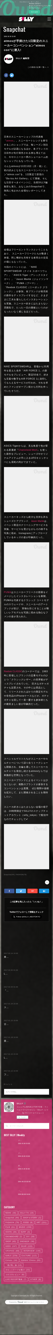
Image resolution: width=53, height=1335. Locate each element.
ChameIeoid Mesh (28, 450)
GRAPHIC (13, 1283)
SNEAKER (27, 1274)
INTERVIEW (32, 1283)
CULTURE (29, 1288)
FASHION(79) (21, 874)
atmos (10, 140)
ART (42, 1255)
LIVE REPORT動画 (16, 1312)
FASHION (12, 1255)
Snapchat (14, 29)
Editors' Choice (31, 1293)
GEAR (27, 1279)
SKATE (11, 1264)
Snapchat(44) (9, 874)
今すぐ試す (34, 12)
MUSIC (25, 1260)
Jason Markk (37, 521)
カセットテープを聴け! (18, 1302)
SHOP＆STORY (32, 1250)
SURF (25, 1264)
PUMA (7, 592)
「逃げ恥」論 (14, 1298)
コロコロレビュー (15, 1307)
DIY (30, 1269)
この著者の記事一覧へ (38, 67)
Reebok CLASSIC (13, 671)
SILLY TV (27, 1245)
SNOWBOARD (14, 1269)
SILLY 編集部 (23, 58)
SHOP (11, 1274)
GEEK (11, 1279)
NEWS (11, 1245)
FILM (10, 1260)
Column (12, 1293)
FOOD (28, 1255)
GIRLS (12, 1288)
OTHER (35, 1312)
